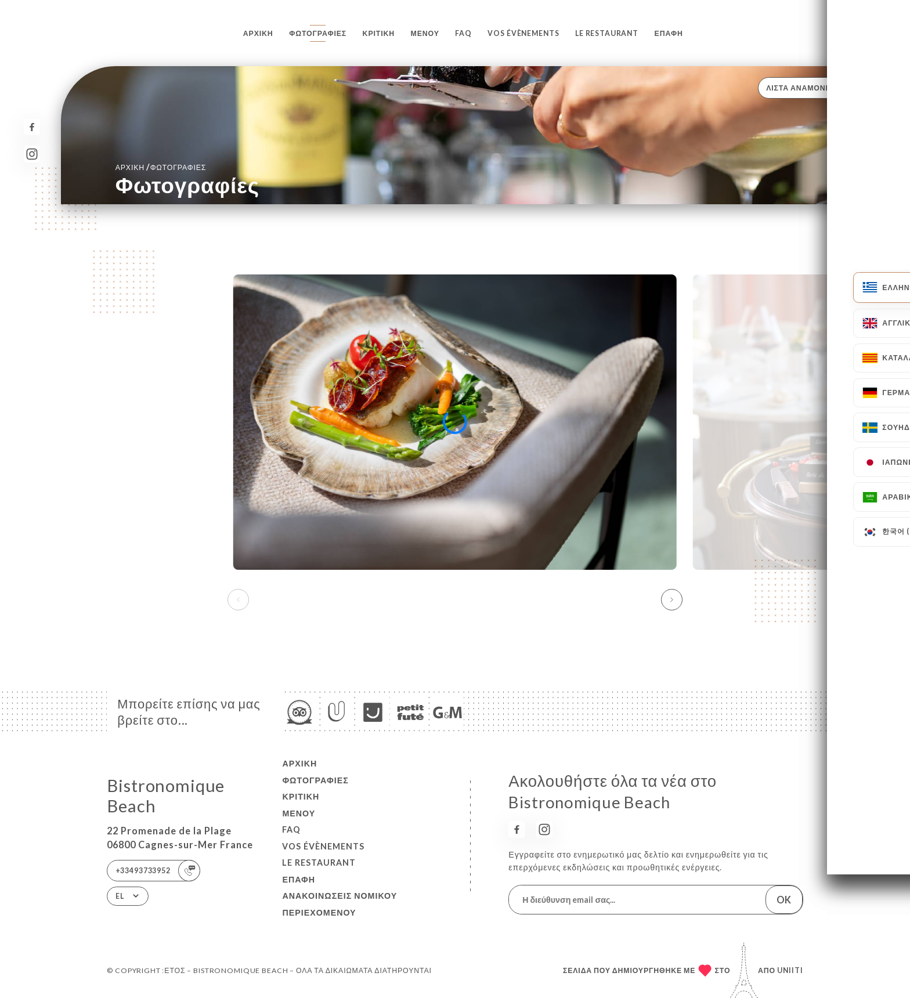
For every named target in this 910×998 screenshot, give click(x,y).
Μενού (425, 33)
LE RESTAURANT (606, 33)
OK (784, 899)
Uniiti (790, 970)
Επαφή (669, 33)
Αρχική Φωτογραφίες (161, 167)
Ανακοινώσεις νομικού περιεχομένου (339, 904)
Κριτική (379, 33)
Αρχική (258, 33)
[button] (671, 600)
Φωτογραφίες (317, 33)
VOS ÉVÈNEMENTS (523, 33)
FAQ (463, 33)
